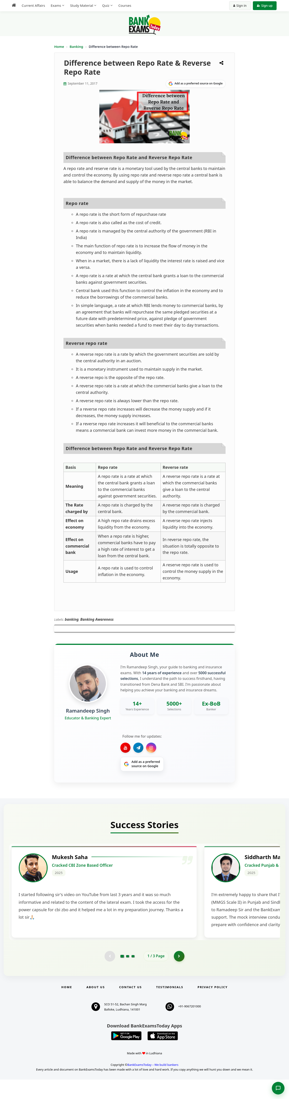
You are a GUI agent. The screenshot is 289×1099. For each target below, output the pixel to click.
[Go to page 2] (127, 975)
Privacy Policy (213, 1006)
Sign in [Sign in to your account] (240, 5)
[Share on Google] (196, 84)
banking (72, 619)
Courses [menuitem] (124, 5)
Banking (76, 46)
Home (59, 46)
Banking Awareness (97, 619)
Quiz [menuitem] (105, 5)
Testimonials (169, 1006)
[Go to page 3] (133, 975)
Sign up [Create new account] (265, 5)
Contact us (130, 1006)
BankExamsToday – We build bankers (152, 1084)
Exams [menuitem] (56, 5)
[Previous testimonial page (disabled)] (109, 975)
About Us (95, 1006)
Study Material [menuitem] (81, 5)
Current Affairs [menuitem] (33, 5)
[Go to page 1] (122, 975)
